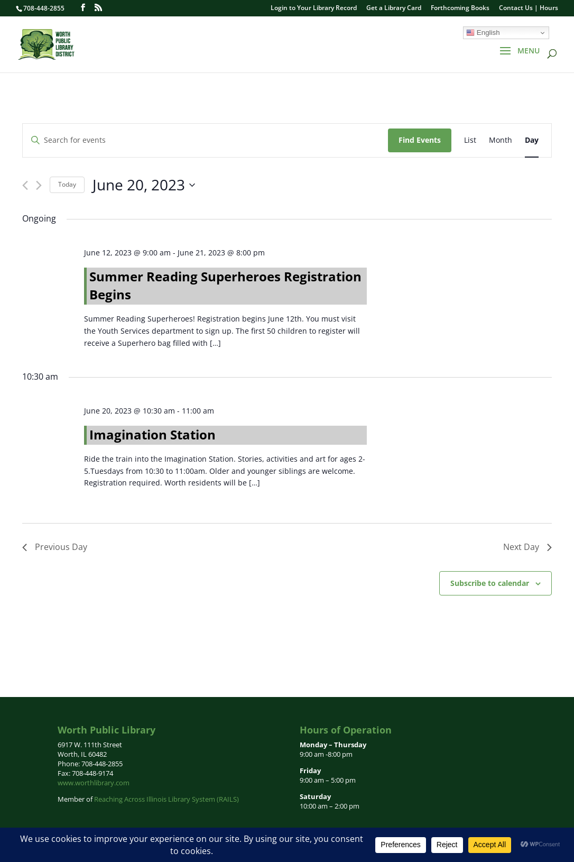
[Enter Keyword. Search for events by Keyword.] (205, 140)
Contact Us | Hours (528, 8)
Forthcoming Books (460, 8)
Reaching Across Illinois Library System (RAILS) (166, 799)
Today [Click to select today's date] (67, 184)
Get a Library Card (393, 8)
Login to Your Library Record (314, 8)
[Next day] (39, 185)
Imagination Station (152, 434)
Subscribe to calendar (489, 583)
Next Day (527, 547)
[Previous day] (25, 185)
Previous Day (54, 547)
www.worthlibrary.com (93, 782)
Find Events (420, 140)
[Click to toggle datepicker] (143, 185)
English (482, 33)
